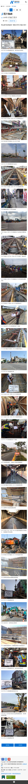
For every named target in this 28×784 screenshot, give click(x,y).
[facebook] (2, 759)
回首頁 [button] (20, 745)
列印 (17, 9)
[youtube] (9, 759)
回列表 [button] (7, 745)
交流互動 (8, 6)
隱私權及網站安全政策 (6, 773)
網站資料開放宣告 (16, 773)
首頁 (2, 6)
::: (0, 758)
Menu (2, 2)
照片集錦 (14, 6)
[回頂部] (14, 782)
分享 (20, 9)
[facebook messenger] (6, 759)
